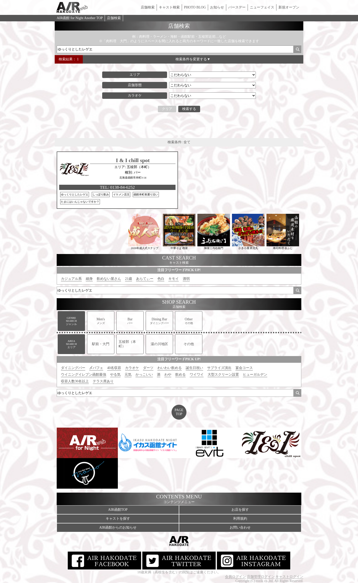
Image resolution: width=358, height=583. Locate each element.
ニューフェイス (262, 7)
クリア (167, 109)
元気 (128, 374)
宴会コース (244, 368)
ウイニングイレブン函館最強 (83, 374)
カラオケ (132, 368)
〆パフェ (96, 368)
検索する (189, 109)
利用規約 (240, 518)
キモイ (173, 279)
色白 (160, 279)
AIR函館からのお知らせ (117, 527)
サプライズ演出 (219, 368)
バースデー (237, 7)
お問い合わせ (240, 527)
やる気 (115, 374)
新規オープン (288, 7)
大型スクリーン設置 (223, 374)
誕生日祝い (194, 368)
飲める (180, 374)
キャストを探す (118, 518)
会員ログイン (235, 577)
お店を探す (240, 509)
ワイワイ (197, 374)
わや (167, 374)
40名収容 (114, 368)
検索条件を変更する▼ (193, 59)
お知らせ (217, 7)
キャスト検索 (169, 7)
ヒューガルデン (255, 374)
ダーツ (148, 368)
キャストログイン (289, 577)
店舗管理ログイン (261, 577)
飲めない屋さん (109, 279)
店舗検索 (148, 7)
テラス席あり (103, 381)
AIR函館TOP (118, 509)
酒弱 (186, 279)
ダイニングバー (73, 368)
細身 (89, 279)
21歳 (128, 279)
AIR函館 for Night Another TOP (80, 18)
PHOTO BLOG (195, 7)
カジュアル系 (71, 279)
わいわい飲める (169, 368)
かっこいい (144, 374)
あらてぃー (144, 279)
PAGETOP (179, 412)
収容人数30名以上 (75, 381)
